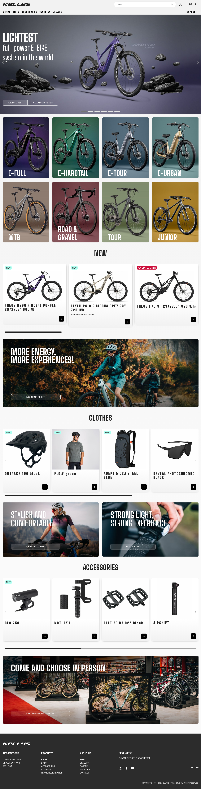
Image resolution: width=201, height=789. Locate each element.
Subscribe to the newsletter (135, 758)
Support (192, 11)
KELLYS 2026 (15, 102)
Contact (84, 773)
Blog (82, 759)
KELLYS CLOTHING (35, 546)
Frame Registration (52, 773)
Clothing (45, 11)
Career (84, 766)
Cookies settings (12, 759)
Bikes (16, 11)
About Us (85, 769)
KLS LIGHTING (133, 546)
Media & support (11, 763)
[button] (84, 111)
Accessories (29, 11)
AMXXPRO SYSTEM (43, 102)
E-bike (7, 11)
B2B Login (8, 766)
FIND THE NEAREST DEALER (40, 713)
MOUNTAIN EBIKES (35, 397)
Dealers (57, 11)
